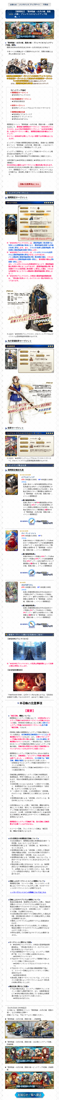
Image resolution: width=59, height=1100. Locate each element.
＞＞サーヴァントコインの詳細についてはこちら (28, 892)
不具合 (45, 4)
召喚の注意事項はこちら (29, 184)
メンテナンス (24, 4)
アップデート (35, 4)
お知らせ (13, 4)
